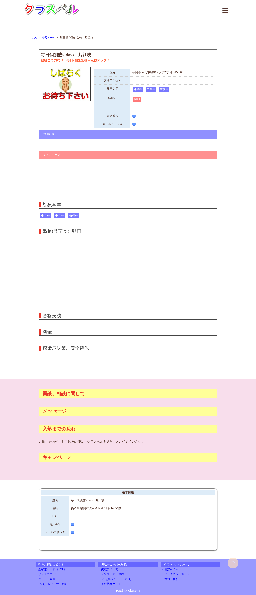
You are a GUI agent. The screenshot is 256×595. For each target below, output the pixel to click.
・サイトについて (47, 574)
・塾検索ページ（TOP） (51, 569)
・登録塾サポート (109, 583)
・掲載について (108, 569)
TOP (34, 37)
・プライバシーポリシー (177, 574)
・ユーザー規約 (45, 579)
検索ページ (48, 37)
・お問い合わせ (171, 579)
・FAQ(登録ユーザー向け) (114, 579)
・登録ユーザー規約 (111, 574)
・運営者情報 (169, 569)
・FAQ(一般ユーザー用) (51, 583)
